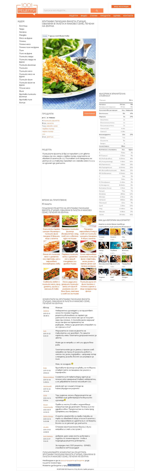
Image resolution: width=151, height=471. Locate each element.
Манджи (22, 35)
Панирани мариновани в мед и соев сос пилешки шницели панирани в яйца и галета (88, 233)
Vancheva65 (47, 386)
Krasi (45, 368)
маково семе (52, 126)
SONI (45, 395)
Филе (21, 91)
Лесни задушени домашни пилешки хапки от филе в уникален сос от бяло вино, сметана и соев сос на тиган (70, 286)
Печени (22, 41)
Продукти (105, 16)
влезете (80, 460)
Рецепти (73, 16)
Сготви (45, 36)
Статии (93, 16)
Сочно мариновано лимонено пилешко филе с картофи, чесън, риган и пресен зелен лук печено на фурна (88, 259)
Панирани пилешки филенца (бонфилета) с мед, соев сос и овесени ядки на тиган (69, 233)
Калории (23, 32)
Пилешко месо (25, 71)
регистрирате (68, 460)
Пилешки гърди (26, 56)
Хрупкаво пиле (25, 100)
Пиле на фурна (25, 53)
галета (50, 123)
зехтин (50, 137)
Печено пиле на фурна (29, 47)
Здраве (116, 16)
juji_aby (46, 427)
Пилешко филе (25, 80)
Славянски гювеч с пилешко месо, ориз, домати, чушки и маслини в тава (51, 284)
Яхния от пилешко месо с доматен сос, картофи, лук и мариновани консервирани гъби (51, 258)
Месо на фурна (25, 38)
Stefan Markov (48, 416)
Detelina (46, 311)
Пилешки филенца (27, 65)
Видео (84, 16)
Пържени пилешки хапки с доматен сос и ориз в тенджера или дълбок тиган (70, 258)
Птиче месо (24, 88)
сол (43, 134)
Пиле (21, 50)
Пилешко (23, 68)
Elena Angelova (48, 377)
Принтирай (89, 114)
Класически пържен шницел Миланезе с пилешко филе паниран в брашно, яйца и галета (51, 233)
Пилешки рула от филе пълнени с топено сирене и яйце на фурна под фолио (88, 285)
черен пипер (47, 131)
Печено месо (25, 44)
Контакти (128, 16)
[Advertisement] (29, 141)
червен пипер (48, 129)
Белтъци (23, 26)
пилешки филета (51, 121)
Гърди (21, 29)
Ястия (22, 103)
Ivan (44, 331)
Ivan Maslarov (48, 436)
